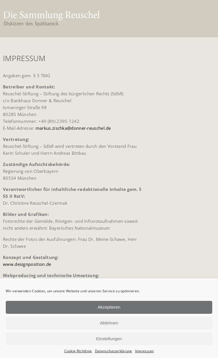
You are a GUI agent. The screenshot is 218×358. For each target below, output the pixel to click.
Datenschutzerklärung (113, 351)
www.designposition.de (27, 264)
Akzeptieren (109, 307)
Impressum (144, 351)
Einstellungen (109, 338)
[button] (205, 19)
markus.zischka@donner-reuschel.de (73, 128)
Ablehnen (109, 322)
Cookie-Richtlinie (78, 351)
